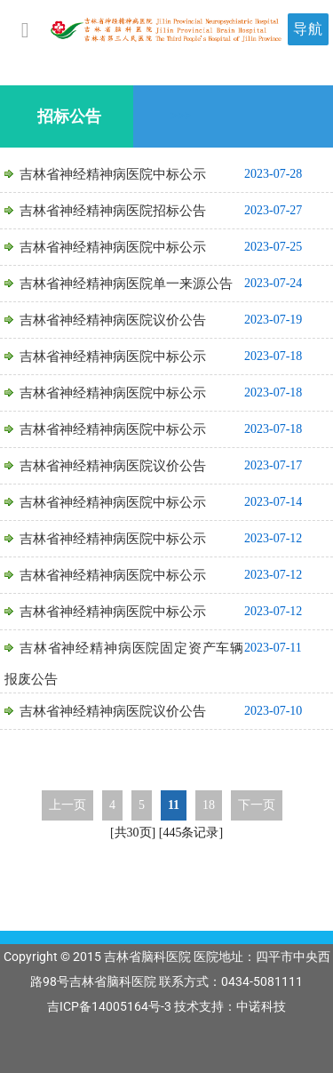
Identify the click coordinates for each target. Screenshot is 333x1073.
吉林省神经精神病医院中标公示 (113, 174)
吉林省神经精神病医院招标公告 (113, 211)
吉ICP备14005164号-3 (109, 1006)
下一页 (256, 805)
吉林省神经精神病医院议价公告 (113, 320)
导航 (307, 28)
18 (208, 805)
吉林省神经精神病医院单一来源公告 (126, 283)
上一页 (67, 805)
